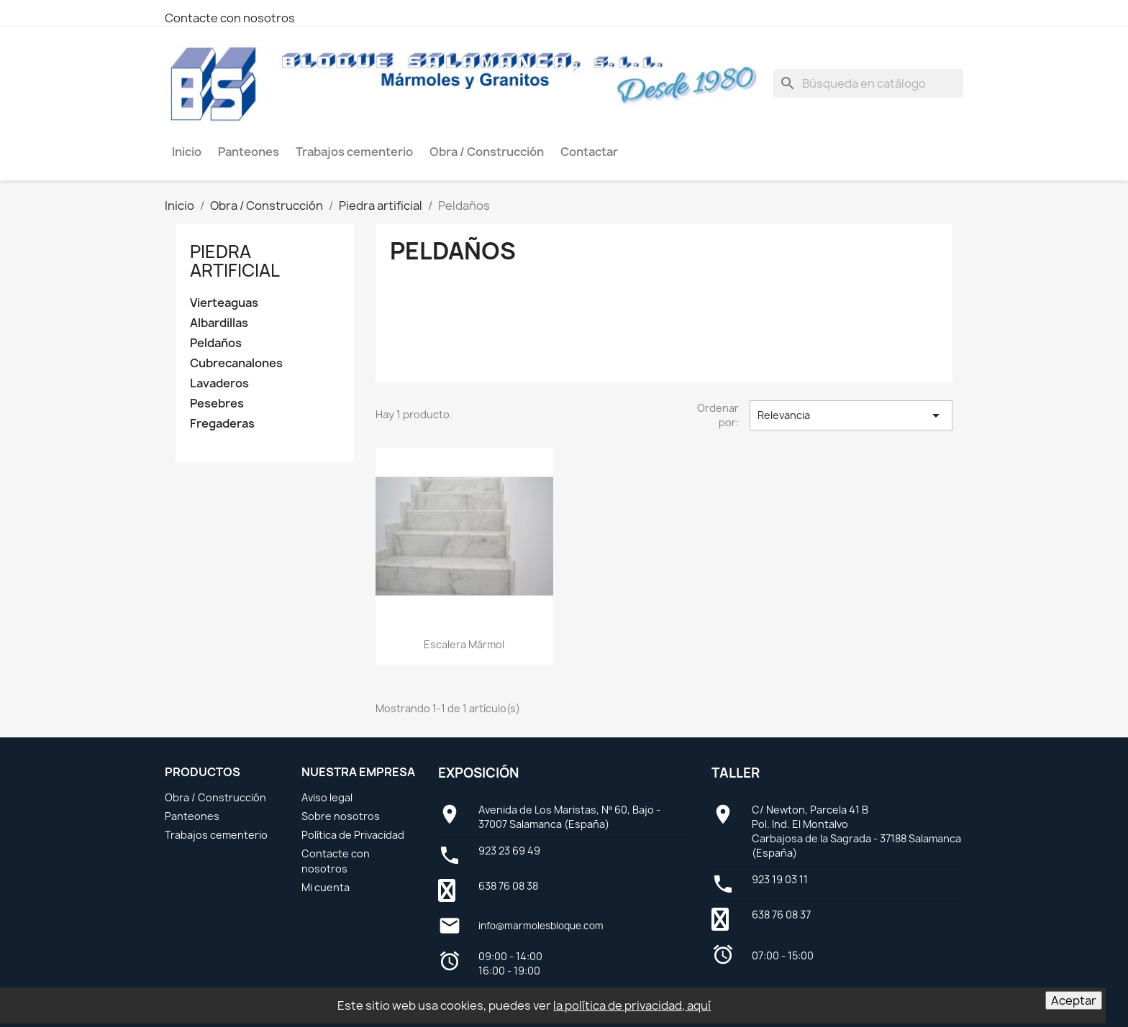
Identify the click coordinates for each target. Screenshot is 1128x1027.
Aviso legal (326, 797)
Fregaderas (222, 423)
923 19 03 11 (780, 879)
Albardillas (219, 323)
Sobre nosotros (340, 816)
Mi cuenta (325, 887)
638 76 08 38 (508, 886)
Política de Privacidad (352, 835)
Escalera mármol (464, 644)
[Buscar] (868, 83)
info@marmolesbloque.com (541, 925)
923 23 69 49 (509, 850)
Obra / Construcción (215, 797)
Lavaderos (219, 383)
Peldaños (216, 343)
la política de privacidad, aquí (632, 1005)
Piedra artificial (235, 260)
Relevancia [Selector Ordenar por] (851, 415)
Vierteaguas (224, 302)
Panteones (192, 816)
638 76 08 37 (781, 914)
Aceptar (1073, 1000)
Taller (735, 773)
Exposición (478, 773)
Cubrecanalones (236, 363)
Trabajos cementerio (216, 835)
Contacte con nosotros (230, 18)
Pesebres (217, 403)
